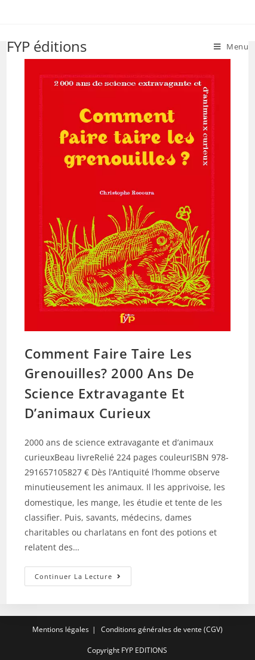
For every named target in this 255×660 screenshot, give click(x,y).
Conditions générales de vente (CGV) (162, 629)
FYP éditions (47, 46)
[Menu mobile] (231, 46)
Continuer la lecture (83, 578)
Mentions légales (60, 629)
